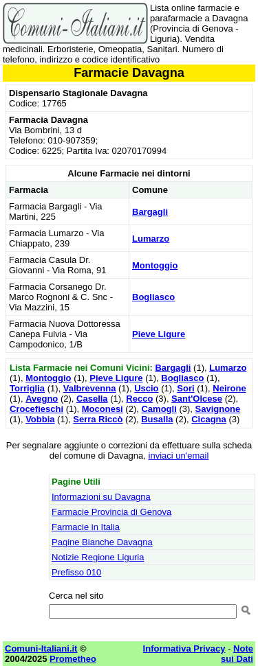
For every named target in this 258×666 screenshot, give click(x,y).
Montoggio (155, 265)
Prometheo (73, 659)
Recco (139, 398)
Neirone (229, 388)
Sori (185, 388)
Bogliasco (153, 297)
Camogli (158, 409)
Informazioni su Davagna (101, 497)
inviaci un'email (179, 455)
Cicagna (208, 419)
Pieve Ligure (158, 334)
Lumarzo (150, 238)
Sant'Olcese (196, 398)
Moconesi (102, 409)
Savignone (218, 409)
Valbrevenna (89, 388)
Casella (92, 398)
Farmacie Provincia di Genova (111, 512)
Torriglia (27, 388)
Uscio (146, 388)
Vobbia (39, 419)
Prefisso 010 (76, 572)
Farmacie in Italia (86, 527)
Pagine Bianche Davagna (102, 542)
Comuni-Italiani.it (41, 648)
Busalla (157, 419)
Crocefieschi (36, 409)
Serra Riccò (97, 419)
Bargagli (150, 212)
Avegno (41, 398)
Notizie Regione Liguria (98, 557)
